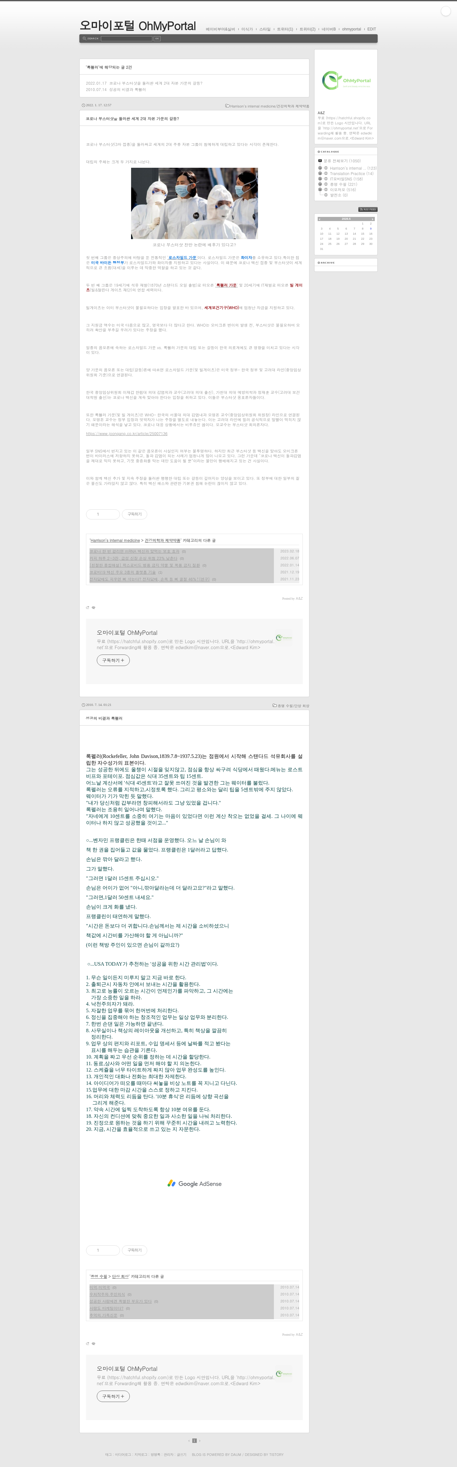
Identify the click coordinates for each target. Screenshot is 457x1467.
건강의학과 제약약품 (162, 540)
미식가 (247, 29)
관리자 (168, 1454)
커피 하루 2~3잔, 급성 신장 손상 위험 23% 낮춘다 (133, 558)
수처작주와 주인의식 (107, 1294)
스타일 (265, 29)
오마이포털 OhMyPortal (137, 25)
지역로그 (141, 1454)
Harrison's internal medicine (115, 540)
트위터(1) (285, 29)
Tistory (276, 1454)
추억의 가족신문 (103, 1315)
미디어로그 (123, 1454)
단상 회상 (120, 1276)
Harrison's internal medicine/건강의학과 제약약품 (269, 106)
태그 (108, 1454)
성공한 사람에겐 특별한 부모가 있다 (120, 1301)
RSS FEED (373, 209)
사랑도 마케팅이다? (106, 1308)
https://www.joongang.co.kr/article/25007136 (127, 433)
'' (182, 257)
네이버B (329, 29)
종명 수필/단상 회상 (293, 705)
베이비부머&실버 (220, 29)
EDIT (372, 29)
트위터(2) (308, 29)
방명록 (155, 1454)
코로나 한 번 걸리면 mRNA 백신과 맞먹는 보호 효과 (134, 551)
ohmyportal (351, 29)
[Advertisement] (194, 1183)
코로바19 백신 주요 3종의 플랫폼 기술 (122, 572)
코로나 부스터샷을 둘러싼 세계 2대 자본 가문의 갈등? (155, 83)
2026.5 (346, 218)
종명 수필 (99, 1276)
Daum (236, 1454)
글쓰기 (181, 1454)
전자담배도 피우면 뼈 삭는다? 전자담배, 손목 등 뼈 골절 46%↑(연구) (149, 579)
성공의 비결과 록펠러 (127, 89)
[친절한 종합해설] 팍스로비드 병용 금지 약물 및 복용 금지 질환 (144, 565)
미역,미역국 (99, 1287)
